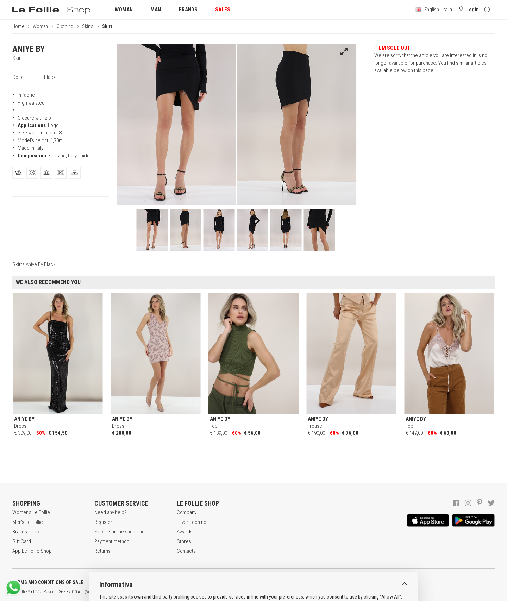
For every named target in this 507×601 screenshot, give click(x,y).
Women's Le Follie (31, 512)
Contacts (186, 551)
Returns (102, 551)
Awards (185, 531)
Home (18, 26)
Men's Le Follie (27, 522)
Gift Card (21, 541)
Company (186, 512)
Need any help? (110, 512)
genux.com (226, 591)
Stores (184, 541)
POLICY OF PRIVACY (124, 582)
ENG (250, 591)
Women (40, 26)
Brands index (25, 531)
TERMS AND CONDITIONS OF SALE (47, 582)
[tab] (18, 172)
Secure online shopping (119, 531)
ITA (242, 591)
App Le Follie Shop (32, 551)
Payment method (112, 541)
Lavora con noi (192, 522)
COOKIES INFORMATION (190, 582)
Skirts (87, 26)
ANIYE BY (28, 49)
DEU (258, 591)
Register (103, 522)
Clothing (65, 26)
